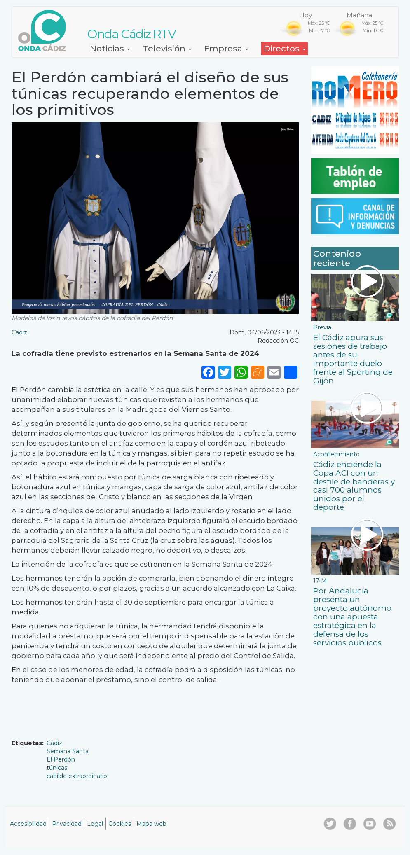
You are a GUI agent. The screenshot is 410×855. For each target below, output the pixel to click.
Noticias (110, 49)
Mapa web (151, 823)
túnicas (57, 767)
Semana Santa (68, 751)
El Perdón (61, 759)
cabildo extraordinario (77, 776)
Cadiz (19, 332)
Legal (95, 823)
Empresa (226, 49)
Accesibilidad (28, 823)
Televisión (167, 49)
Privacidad (67, 823)
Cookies (119, 823)
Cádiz (54, 743)
